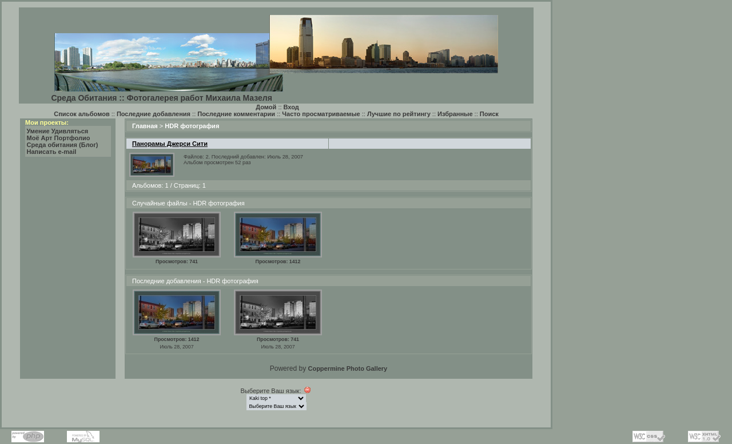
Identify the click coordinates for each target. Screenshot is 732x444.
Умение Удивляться (58, 131)
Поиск (489, 113)
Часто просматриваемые (321, 113)
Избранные (455, 113)
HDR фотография (192, 125)
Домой (266, 107)
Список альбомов (81, 113)
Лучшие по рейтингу (399, 113)
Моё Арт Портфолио (58, 137)
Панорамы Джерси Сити (170, 143)
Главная (145, 125)
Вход (291, 107)
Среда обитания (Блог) (62, 144)
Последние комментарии (236, 113)
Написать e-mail (52, 151)
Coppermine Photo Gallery (347, 368)
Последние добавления (153, 113)
